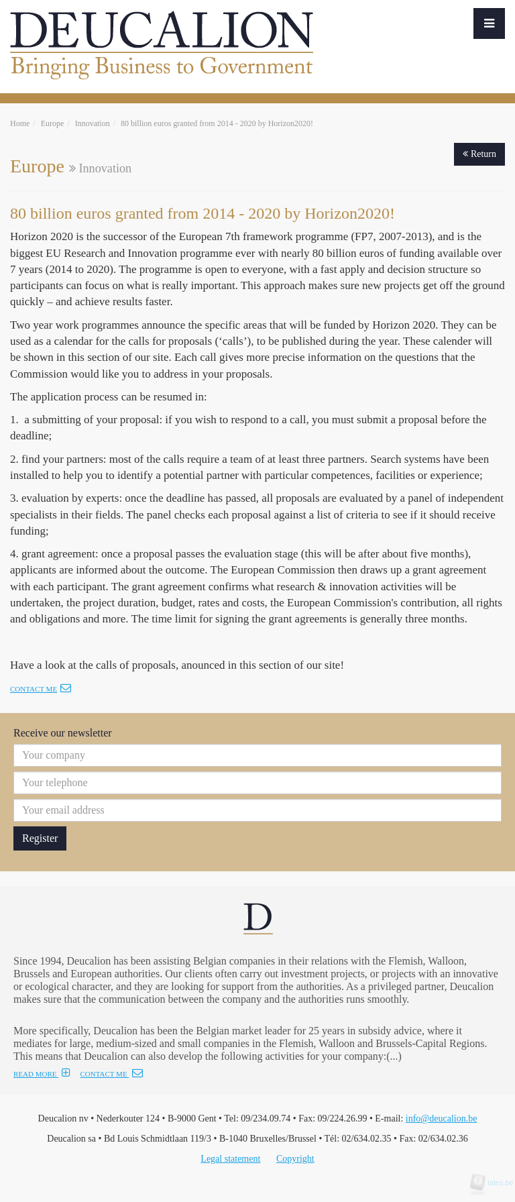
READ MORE (41, 1074)
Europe (52, 123)
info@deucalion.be (441, 1118)
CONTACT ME (111, 1074)
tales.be (496, 1183)
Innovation (92, 123)
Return (479, 154)
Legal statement (230, 1159)
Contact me (40, 689)
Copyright (295, 1159)
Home (20, 123)
